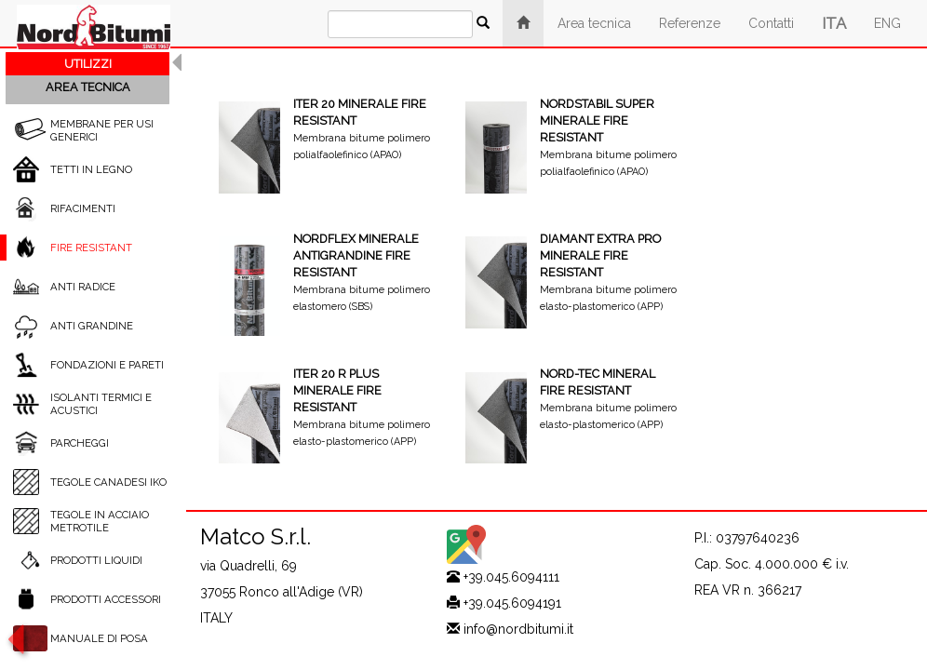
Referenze (689, 23)
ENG (887, 23)
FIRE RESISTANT (91, 247)
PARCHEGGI (79, 442)
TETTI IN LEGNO (91, 169)
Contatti (771, 23)
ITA (834, 23)
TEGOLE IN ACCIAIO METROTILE (99, 521)
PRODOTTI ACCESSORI (105, 599)
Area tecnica (594, 23)
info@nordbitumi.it (518, 629)
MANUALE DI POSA (99, 638)
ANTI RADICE (82, 286)
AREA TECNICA (88, 87)
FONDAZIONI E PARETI (107, 364)
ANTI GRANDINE (91, 325)
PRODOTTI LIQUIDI (96, 560)
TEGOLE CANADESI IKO (108, 482)
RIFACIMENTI (82, 208)
